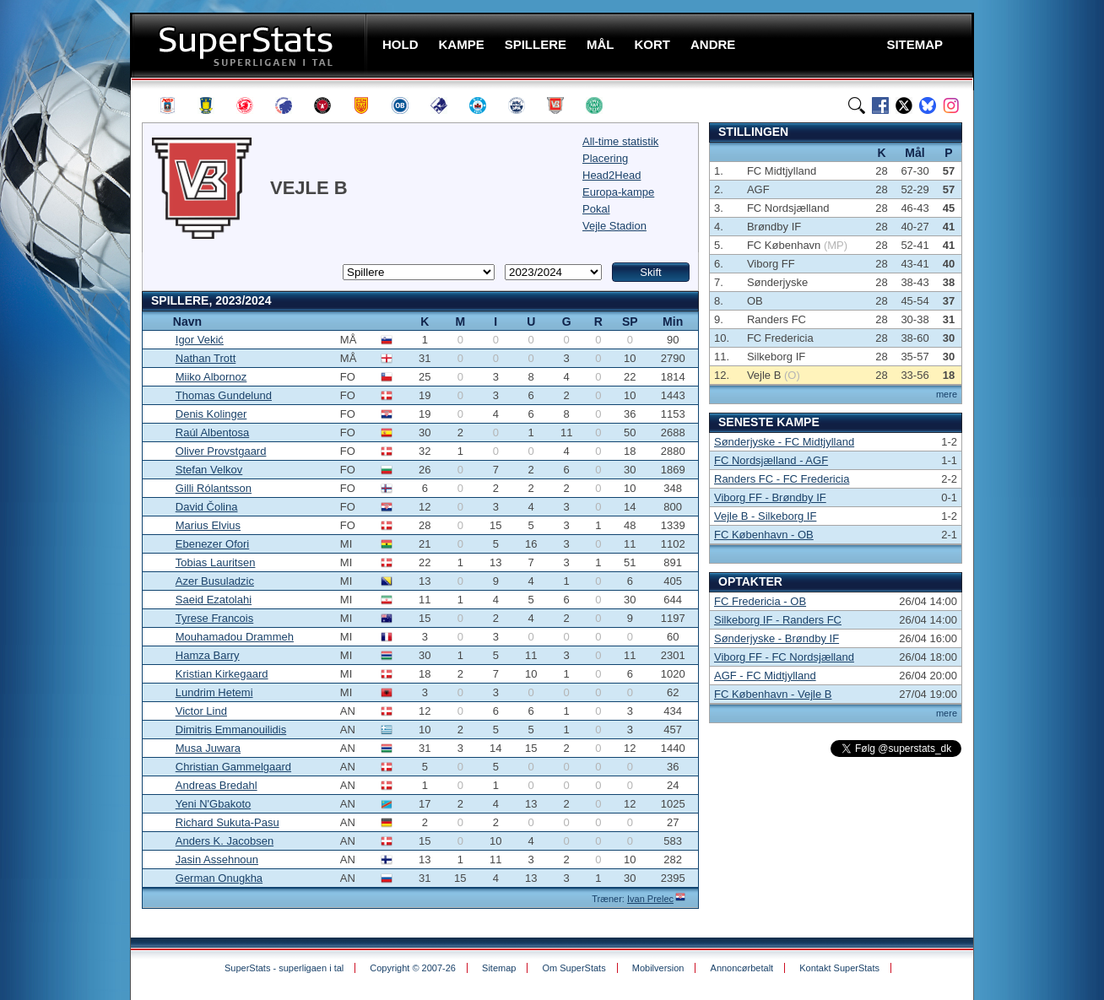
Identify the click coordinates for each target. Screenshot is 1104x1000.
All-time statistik (620, 141)
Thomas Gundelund (224, 395)
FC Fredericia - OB (760, 601)
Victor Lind (201, 711)
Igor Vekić (200, 339)
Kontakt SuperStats (839, 968)
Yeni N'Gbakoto (213, 803)
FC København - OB (764, 534)
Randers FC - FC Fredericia (781, 479)
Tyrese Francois (214, 618)
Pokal (596, 209)
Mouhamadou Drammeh (235, 636)
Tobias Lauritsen (216, 562)
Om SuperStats (573, 968)
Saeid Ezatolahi (214, 599)
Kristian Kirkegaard (222, 674)
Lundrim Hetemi (214, 692)
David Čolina (207, 506)
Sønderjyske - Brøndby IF (776, 638)
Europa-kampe (618, 192)
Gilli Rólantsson (214, 488)
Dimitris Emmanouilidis (231, 729)
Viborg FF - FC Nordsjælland (784, 657)
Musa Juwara (208, 748)
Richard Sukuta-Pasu (227, 822)
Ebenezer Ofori (212, 544)
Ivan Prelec (650, 899)
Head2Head (611, 175)
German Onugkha (219, 878)
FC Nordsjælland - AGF (771, 460)
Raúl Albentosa (212, 432)
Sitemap (499, 968)
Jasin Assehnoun (217, 859)
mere (946, 394)
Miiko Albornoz (211, 376)
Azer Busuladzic (215, 581)
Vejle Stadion (614, 225)
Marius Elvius (208, 525)
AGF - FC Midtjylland (765, 675)
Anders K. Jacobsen (224, 841)
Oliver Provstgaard (221, 451)
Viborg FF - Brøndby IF (770, 497)
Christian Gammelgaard (233, 766)
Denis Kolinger (211, 414)
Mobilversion (658, 968)
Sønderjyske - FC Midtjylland (784, 441)
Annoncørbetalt (742, 968)
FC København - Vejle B (772, 694)
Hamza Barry (208, 655)
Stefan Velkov (209, 469)
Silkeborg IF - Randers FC (778, 620)
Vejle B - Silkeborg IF (765, 516)
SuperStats (250, 45)
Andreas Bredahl (216, 785)
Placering (605, 158)
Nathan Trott (206, 358)
